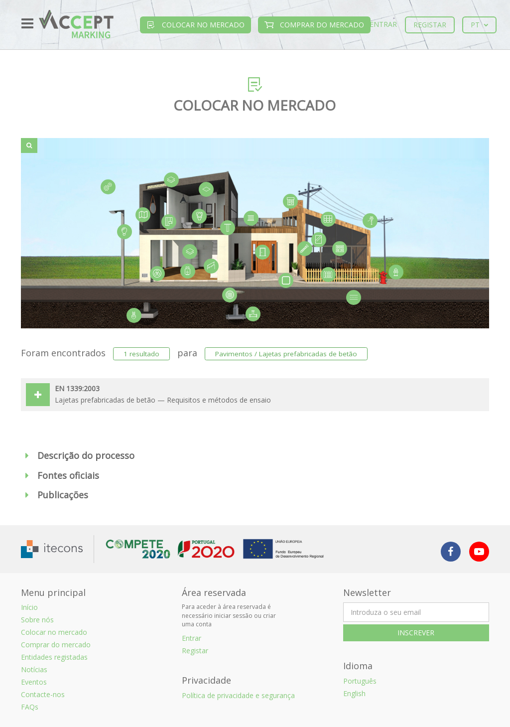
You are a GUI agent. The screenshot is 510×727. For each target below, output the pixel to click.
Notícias (34, 669)
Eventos (34, 682)
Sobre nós (37, 619)
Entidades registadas (54, 657)
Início (29, 607)
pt (479, 24)
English (354, 693)
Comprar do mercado (314, 24)
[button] (255, 456)
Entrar (383, 24)
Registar (429, 24)
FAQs (29, 707)
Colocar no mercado (195, 24)
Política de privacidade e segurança (238, 695)
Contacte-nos (43, 694)
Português (360, 681)
